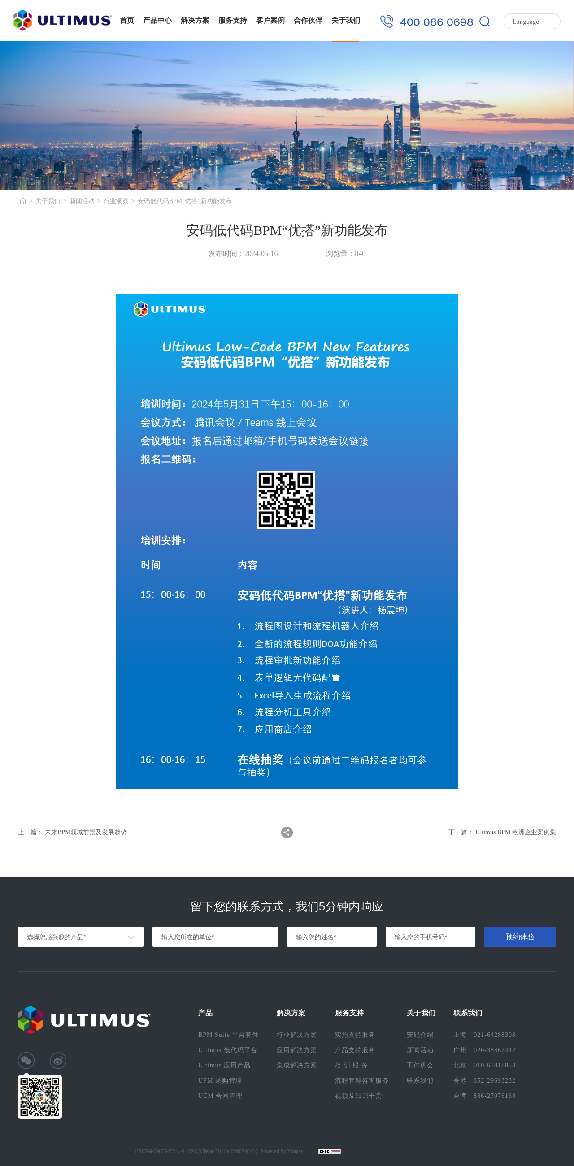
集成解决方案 (297, 1065)
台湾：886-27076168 (484, 1095)
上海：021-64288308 (484, 1035)
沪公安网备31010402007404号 (223, 1151)
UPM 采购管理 (220, 1080)
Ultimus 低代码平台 (227, 1050)
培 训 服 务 (351, 1065)
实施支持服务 (355, 1035)
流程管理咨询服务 (362, 1080)
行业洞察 (116, 201)
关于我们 (345, 20)
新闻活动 (82, 201)
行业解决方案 (297, 1035)
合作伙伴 (308, 20)
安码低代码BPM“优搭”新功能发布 (185, 201)
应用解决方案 (297, 1050)
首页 (127, 20)
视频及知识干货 (358, 1095)
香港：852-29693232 (484, 1080)
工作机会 (420, 1065)
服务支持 (232, 20)
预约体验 (520, 937)
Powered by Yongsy (282, 1151)
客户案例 (270, 20)
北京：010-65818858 (484, 1065)
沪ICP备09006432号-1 (160, 1151)
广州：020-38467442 (484, 1050)
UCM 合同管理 (220, 1095)
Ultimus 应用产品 (224, 1065)
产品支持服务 (355, 1050)
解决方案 (195, 20)
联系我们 (420, 1080)
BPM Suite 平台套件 (228, 1035)
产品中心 (157, 20)
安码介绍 (420, 1035)
